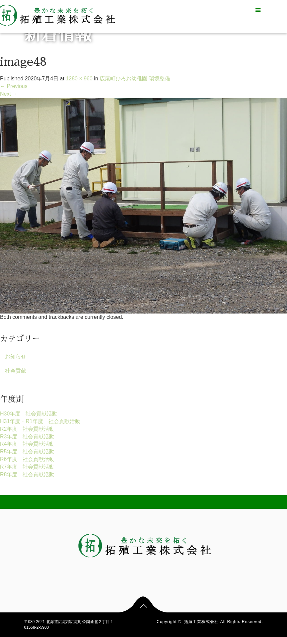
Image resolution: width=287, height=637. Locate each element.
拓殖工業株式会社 (201, 621)
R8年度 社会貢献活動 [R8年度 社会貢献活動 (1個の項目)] (27, 474)
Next (9, 94)
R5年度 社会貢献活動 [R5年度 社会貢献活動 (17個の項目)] (27, 451)
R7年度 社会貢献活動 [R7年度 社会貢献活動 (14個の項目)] (27, 467)
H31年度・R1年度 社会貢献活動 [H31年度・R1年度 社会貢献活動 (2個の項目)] (40, 421)
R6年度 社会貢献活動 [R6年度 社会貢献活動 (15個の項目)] (27, 459)
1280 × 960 (79, 78)
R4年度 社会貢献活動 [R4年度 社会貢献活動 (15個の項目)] (27, 444)
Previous (14, 86)
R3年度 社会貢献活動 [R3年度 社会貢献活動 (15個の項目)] (27, 436)
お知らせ (15, 356)
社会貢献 (15, 371)
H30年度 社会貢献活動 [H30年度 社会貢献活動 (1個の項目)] (28, 413)
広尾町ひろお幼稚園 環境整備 (135, 78)
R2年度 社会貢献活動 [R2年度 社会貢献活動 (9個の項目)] (27, 429)
